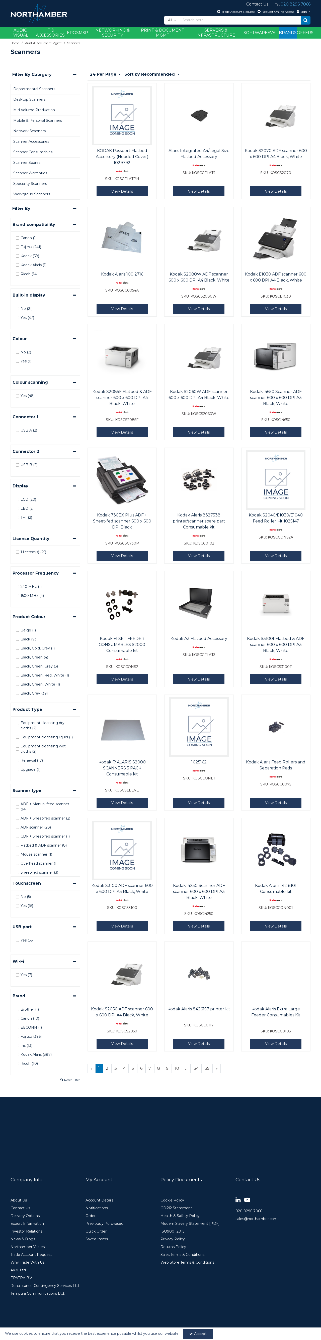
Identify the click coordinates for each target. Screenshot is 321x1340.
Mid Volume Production (34, 110)
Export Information (27, 1224)
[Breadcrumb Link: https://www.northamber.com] (15, 43)
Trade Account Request (31, 1255)
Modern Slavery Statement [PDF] (190, 1224)
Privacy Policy (172, 1239)
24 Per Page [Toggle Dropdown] (104, 74)
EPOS (73, 32)
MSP (83, 32)
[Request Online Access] (275, 11)
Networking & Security (113, 33)
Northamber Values (28, 1247)
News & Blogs (23, 1239)
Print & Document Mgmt (162, 33)
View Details (122, 191)
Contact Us (20, 1208)
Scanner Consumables (32, 152)
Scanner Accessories (31, 141)
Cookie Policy (172, 1200)
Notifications (97, 1208)
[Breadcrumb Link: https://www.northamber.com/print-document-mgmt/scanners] (73, 43)
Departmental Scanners (34, 89)
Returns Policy (173, 1247)
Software (256, 32)
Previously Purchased (104, 1224)
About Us (19, 1200)
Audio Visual (20, 33)
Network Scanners (29, 131)
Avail (273, 32)
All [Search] (170, 20)
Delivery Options (25, 1216)
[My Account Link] (302, 11)
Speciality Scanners (30, 183)
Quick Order (96, 1231)
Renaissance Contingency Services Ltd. (45, 1286)
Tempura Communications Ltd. (38, 1293)
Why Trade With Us (27, 1262)
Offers (305, 32)
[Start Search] (305, 20)
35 (207, 1068)
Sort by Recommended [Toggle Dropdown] (150, 74)
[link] (238, 1200)
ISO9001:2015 (172, 1231)
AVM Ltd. (19, 1270)
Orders (91, 1216)
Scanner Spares (26, 162)
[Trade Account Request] (235, 11)
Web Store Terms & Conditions (187, 1262)
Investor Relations (26, 1231)
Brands (288, 32)
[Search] (240, 20)
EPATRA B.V (21, 1278)
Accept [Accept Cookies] (198, 1333)
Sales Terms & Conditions (182, 1255)
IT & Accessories (50, 33)
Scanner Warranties (30, 173)
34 (196, 1068)
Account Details (99, 1200)
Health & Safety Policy (180, 1216)
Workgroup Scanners (31, 194)
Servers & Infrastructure (215, 33)
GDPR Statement (176, 1208)
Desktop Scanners (29, 99)
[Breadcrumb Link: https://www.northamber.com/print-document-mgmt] (43, 43)
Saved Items (97, 1239)
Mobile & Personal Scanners (37, 120)
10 (177, 1068)
